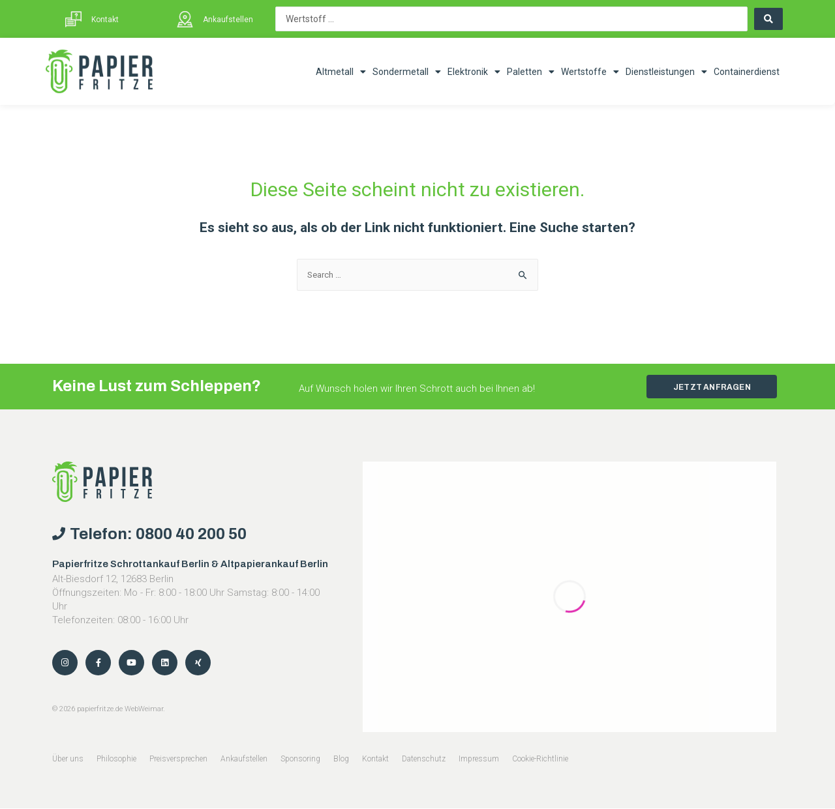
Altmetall (341, 72)
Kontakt (105, 19)
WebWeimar (144, 709)
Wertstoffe (590, 72)
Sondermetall (406, 72)
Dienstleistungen (666, 72)
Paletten (530, 72)
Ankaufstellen (228, 19)
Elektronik (474, 72)
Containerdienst (747, 71)
